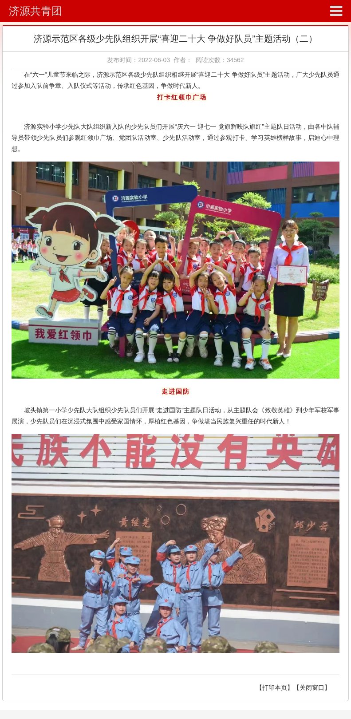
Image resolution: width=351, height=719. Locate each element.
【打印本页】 (274, 687)
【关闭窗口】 (312, 687)
